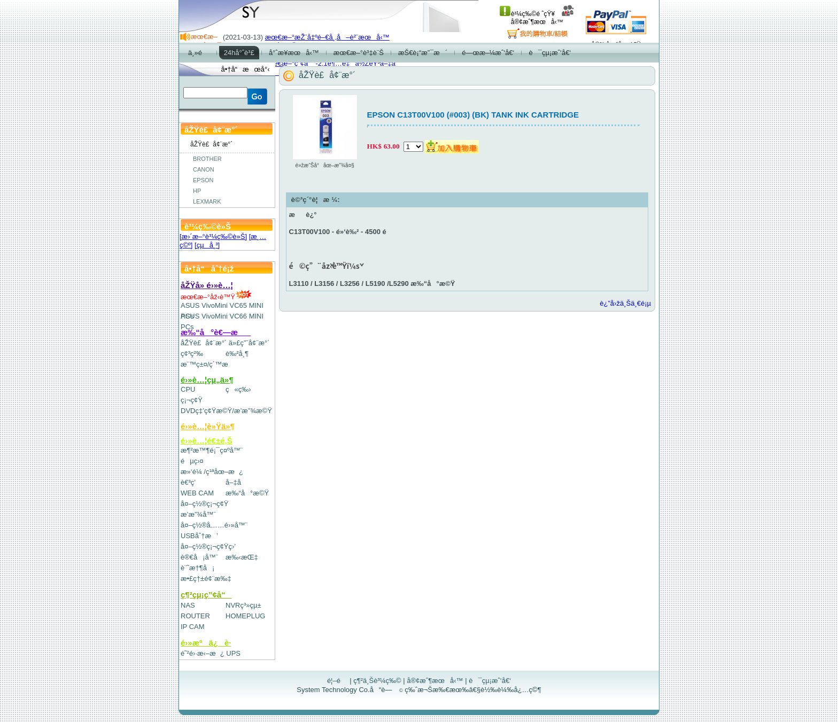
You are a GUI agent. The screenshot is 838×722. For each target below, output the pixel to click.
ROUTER (195, 616)
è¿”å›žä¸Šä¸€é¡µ (625, 303)
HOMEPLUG (245, 616)
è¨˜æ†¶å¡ (197, 568)
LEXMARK (207, 201)
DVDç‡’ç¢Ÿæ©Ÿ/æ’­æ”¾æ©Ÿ (226, 411)
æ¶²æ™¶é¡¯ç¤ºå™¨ (212, 450)
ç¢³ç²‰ (192, 354)
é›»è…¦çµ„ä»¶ (207, 379)
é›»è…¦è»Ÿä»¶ (208, 426)
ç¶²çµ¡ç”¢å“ (206, 594)
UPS (233, 653)
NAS (188, 605)
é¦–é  (337, 681)
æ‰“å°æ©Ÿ (247, 493)
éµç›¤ (192, 461)
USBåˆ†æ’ (199, 536)
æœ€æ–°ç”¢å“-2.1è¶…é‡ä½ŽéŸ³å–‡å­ (333, 63)
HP (197, 191)
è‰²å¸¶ (237, 354)
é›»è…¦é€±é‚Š (206, 440)
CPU (188, 389)
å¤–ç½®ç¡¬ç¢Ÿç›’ (208, 546)
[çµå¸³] (207, 245)
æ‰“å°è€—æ (216, 332)
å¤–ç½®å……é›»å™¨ (214, 525)
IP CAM (193, 627)
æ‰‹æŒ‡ (242, 557)
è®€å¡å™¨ (199, 557)
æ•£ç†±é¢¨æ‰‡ (206, 579)
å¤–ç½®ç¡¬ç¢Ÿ (204, 504)
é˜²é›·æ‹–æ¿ (202, 653)
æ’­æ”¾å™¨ (198, 514)
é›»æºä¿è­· (206, 642)
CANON (203, 169)
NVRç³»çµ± (243, 605)
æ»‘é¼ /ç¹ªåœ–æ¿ (212, 472)
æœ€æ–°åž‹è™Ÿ (216, 297)
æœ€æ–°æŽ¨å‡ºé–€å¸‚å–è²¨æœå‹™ (327, 37)
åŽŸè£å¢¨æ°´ (204, 343)
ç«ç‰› (238, 389)
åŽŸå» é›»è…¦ (207, 285)
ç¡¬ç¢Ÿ (192, 400)
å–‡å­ (236, 482)
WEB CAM (197, 493)
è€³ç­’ (188, 482)
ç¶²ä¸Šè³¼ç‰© (377, 681)
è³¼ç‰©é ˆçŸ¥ (527, 14)
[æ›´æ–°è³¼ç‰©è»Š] (213, 236)
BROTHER (207, 159)
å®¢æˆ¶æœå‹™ (543, 18)
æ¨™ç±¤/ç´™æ (209, 364)
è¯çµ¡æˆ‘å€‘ (490, 681)
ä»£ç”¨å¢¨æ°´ (249, 343)
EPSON (203, 180)
